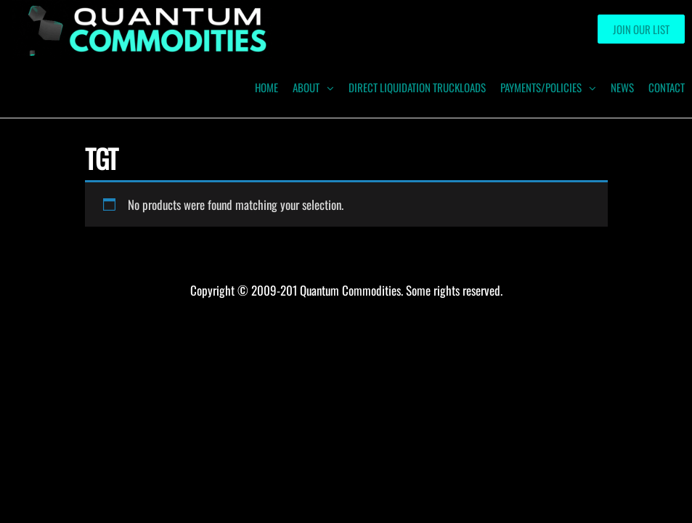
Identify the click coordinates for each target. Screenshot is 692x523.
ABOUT (306, 87)
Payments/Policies (541, 87)
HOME (266, 87)
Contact (666, 87)
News (622, 87)
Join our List (641, 29)
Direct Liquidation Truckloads (417, 87)
